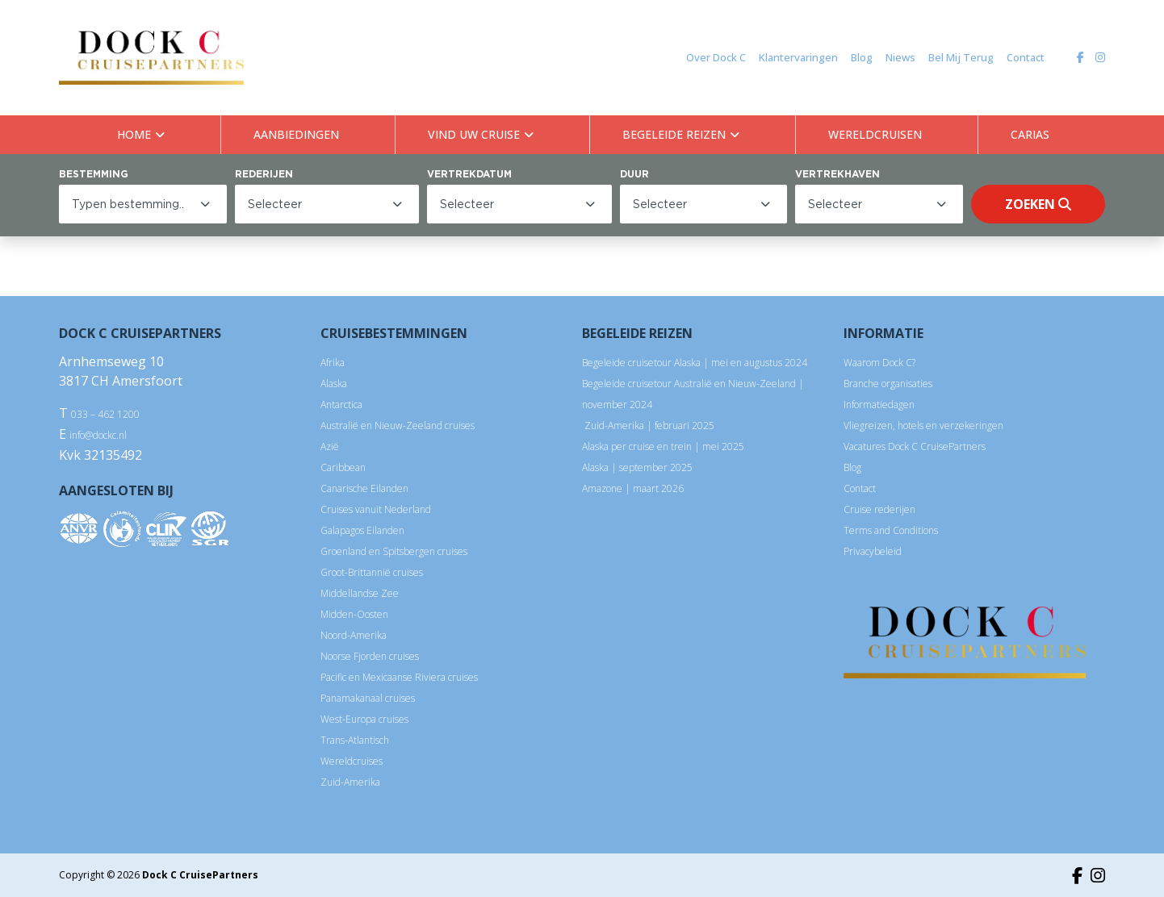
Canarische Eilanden (364, 488)
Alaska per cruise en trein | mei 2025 (663, 446)
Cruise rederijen (879, 509)
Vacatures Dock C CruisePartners (915, 446)
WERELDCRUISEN (875, 134)
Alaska (333, 383)
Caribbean (343, 467)
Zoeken (1038, 204)
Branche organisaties (888, 383)
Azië (329, 446)
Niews (900, 57)
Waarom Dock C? (879, 362)
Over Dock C (716, 57)
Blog (862, 57)
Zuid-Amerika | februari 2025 (648, 425)
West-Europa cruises (364, 719)
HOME (134, 134)
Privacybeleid (873, 551)
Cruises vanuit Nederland (375, 509)
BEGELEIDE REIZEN (674, 134)
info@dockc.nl (98, 435)
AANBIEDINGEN (296, 134)
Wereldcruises (351, 761)
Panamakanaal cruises (367, 698)
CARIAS (1030, 134)
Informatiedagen (879, 404)
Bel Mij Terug (961, 57)
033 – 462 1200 (105, 414)
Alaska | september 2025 (637, 467)
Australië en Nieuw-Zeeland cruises (397, 425)
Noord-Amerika (353, 635)
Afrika (332, 362)
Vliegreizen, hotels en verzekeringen (923, 425)
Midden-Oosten (354, 614)
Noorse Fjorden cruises (369, 656)
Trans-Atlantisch (354, 740)
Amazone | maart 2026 (633, 488)
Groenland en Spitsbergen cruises (393, 551)
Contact (1026, 57)
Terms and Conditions (891, 530)
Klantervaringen (798, 57)
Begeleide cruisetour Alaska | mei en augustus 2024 (694, 362)
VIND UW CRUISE (474, 134)
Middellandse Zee (359, 593)
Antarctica (341, 404)
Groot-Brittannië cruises (371, 572)
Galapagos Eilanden (362, 530)
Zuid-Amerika (350, 782)
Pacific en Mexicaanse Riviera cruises (399, 677)
